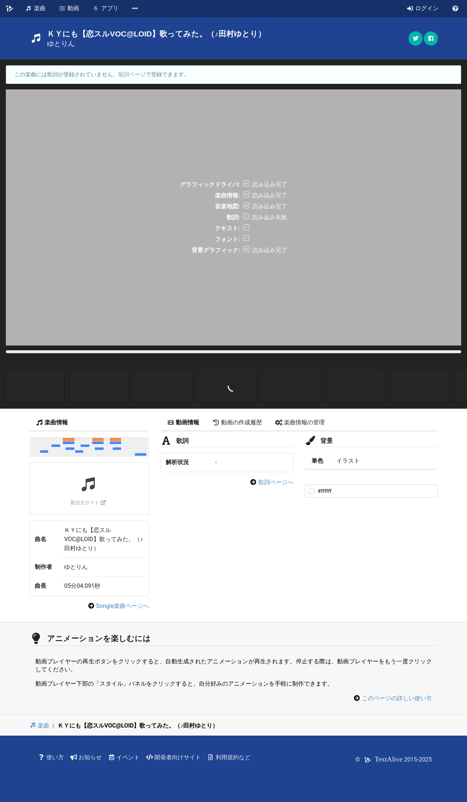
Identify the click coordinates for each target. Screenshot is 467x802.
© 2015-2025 (393, 759)
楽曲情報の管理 (300, 422)
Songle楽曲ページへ (122, 605)
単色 (317, 461)
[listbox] (136, 8)
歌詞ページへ (275, 482)
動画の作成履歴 (237, 422)
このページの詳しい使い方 (397, 698)
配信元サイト (88, 502)
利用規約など (229, 757)
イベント (124, 757)
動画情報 (183, 422)
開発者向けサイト (173, 757)
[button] (431, 38)
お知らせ (86, 757)
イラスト (348, 461)
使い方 (51, 757)
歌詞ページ (132, 74)
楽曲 (40, 725)
